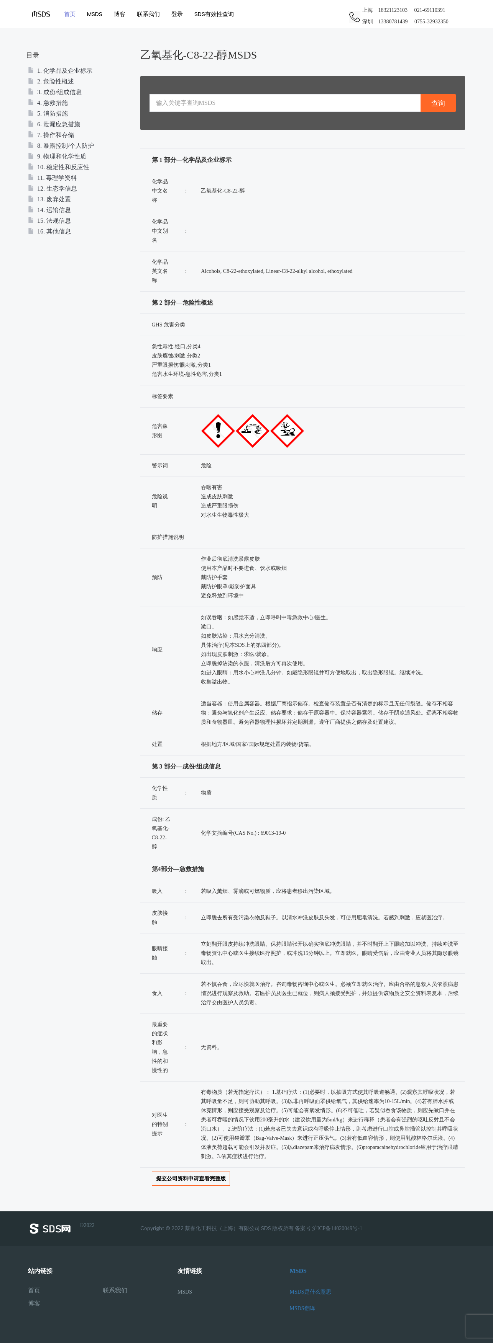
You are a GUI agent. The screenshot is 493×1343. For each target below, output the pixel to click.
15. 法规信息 (49, 220)
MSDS (96, 14)
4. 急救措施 (48, 103)
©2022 (61, 1228)
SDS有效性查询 (215, 14)
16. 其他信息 (49, 231)
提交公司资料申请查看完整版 (191, 1178)
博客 (121, 14)
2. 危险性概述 (51, 81)
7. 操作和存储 (51, 135)
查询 (438, 103)
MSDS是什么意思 (310, 1292)
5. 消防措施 (48, 113)
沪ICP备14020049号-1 (337, 1228)
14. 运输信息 (49, 210)
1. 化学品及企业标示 (60, 70)
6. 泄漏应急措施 (54, 124)
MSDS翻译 (302, 1308)
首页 (71, 14)
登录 (178, 14)
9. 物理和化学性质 (57, 156)
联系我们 (149, 14)
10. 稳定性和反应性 (58, 167)
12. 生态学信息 (52, 188)
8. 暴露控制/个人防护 (61, 145)
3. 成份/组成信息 (55, 92)
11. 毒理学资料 (52, 178)
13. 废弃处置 (49, 199)
